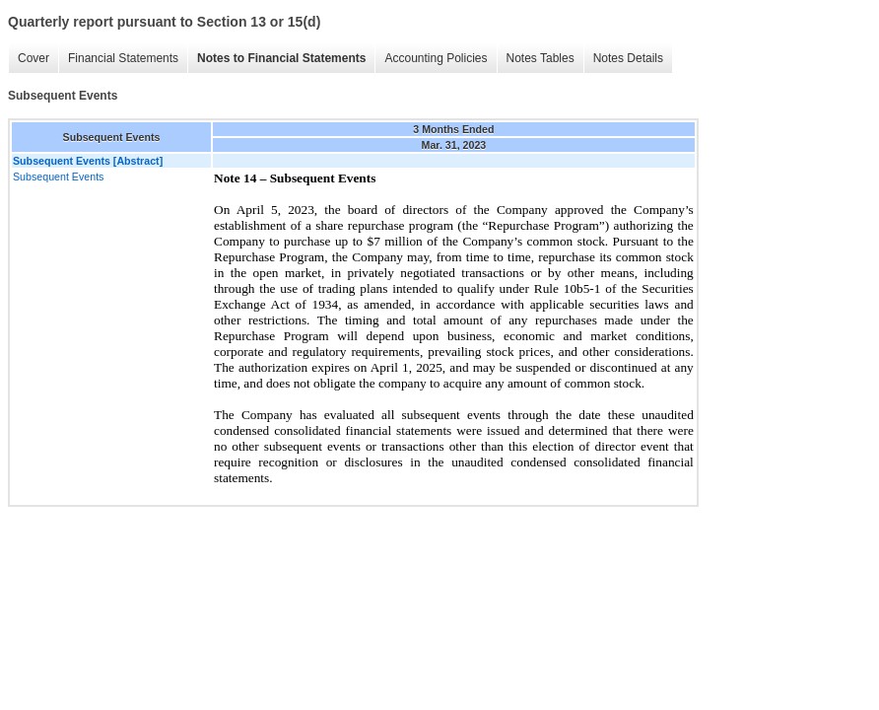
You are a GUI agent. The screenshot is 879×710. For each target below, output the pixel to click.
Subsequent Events (58, 176)
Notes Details (628, 58)
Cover (33, 58)
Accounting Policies (435, 58)
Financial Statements (123, 58)
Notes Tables (541, 58)
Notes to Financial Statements (281, 58)
